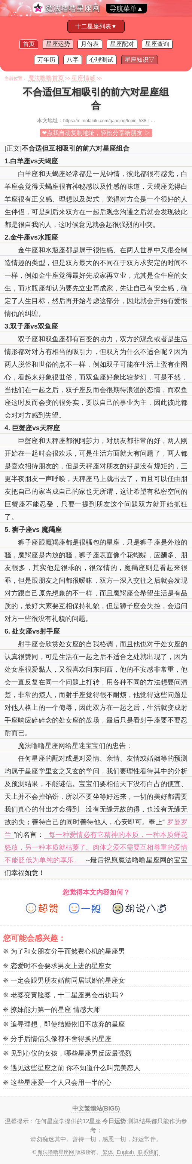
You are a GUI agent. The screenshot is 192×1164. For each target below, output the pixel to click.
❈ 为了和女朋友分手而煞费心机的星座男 (64, 951)
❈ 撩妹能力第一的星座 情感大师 (51, 1009)
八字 (73, 59)
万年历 (46, 59)
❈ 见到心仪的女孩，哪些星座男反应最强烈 (67, 1053)
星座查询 (157, 44)
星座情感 (83, 78)
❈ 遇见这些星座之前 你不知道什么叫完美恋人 (71, 1068)
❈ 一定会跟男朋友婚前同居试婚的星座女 (64, 980)
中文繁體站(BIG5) (96, 1108)
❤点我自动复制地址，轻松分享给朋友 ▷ (96, 133)
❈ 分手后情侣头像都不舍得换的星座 (57, 1039)
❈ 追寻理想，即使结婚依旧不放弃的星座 (64, 1024)
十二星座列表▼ (96, 26)
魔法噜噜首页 (46, 78)
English (125, 1152)
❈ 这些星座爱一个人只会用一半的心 (57, 1082)
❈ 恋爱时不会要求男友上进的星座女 (57, 966)
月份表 (90, 44)
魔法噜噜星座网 (72, 8)
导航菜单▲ (126, 8)
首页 (29, 44)
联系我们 (148, 1152)
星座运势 (58, 44)
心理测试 (101, 59)
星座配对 (122, 44)
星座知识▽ (140, 59)
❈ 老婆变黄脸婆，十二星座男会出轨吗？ (64, 995)
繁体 (108, 1152)
